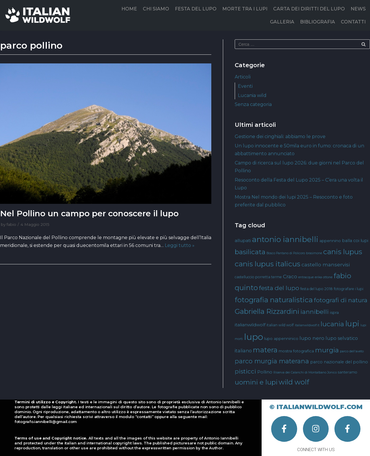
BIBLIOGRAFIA (317, 22)
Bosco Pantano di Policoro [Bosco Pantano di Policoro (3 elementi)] (286, 253)
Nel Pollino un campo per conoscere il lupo (89, 213)
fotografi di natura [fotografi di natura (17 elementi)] (340, 300)
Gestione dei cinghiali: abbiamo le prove (280, 136)
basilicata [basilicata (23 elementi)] (250, 252)
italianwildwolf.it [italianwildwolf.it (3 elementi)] (307, 325)
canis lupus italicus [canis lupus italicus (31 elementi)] (267, 263)
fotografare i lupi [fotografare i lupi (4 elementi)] (348, 289)
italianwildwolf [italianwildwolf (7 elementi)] (250, 324)
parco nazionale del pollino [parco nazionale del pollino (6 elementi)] (339, 362)
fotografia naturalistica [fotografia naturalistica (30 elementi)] (274, 299)
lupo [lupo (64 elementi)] (253, 337)
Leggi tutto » (180, 245)
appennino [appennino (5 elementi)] (330, 240)
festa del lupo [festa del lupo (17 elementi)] (279, 288)
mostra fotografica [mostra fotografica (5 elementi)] (296, 351)
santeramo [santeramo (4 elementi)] (347, 372)
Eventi (245, 86)
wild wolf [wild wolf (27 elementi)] (294, 382)
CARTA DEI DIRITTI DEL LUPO (309, 9)
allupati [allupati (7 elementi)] (243, 240)
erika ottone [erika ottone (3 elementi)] (323, 277)
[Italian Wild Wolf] (38, 15)
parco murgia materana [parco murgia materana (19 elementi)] (272, 361)
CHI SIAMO (156, 9)
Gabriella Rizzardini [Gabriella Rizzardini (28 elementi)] (267, 311)
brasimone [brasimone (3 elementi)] (314, 253)
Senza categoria (253, 104)
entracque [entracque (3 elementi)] (306, 277)
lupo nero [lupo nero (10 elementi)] (311, 338)
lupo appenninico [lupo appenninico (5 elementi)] (281, 338)
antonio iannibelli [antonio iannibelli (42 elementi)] (285, 239)
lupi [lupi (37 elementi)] (352, 323)
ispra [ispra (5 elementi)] (334, 312)
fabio (11, 224)
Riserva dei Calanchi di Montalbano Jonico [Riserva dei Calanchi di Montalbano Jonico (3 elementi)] (305, 372)
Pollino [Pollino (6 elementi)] (264, 372)
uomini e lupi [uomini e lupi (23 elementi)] (256, 382)
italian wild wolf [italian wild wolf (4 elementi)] (280, 325)
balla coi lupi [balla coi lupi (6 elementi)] (355, 240)
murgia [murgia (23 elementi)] (327, 350)
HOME (129, 9)
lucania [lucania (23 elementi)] (332, 324)
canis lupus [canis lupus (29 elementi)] (342, 252)
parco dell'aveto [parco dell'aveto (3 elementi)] (352, 351)
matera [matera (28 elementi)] (265, 350)
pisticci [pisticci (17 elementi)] (245, 371)
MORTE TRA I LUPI (244, 9)
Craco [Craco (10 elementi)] (290, 276)
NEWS (358, 9)
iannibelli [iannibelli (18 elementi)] (314, 311)
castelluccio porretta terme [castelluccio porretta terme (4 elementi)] (258, 277)
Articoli (243, 77)
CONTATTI (353, 22)
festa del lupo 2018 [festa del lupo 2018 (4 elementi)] (316, 289)
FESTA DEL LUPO (196, 9)
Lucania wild (252, 95)
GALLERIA (282, 22)
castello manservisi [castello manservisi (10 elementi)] (325, 264)
